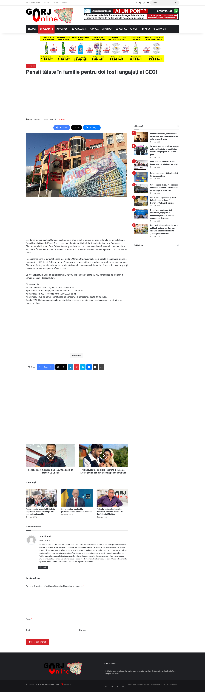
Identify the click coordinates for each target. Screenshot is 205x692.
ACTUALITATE (79, 29)
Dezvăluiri (31, 66)
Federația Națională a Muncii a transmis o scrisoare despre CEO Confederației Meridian (110, 514)
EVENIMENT (62, 29)
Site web (82, 633)
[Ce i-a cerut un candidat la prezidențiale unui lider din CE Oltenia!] (77, 500)
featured (77, 355)
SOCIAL (94, 29)
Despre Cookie (155, 687)
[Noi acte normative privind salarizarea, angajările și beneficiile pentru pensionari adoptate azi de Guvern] (141, 213)
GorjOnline (67, 687)
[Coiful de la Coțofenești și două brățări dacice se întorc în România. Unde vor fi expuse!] (141, 201)
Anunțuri (63, 3)
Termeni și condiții (170, 687)
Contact (46, 3)
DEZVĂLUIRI (46, 29)
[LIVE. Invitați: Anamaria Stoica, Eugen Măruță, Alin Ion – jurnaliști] (141, 165)
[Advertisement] (102, 97)
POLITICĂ (121, 29)
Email (29, 633)
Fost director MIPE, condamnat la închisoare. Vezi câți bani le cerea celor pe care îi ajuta (164, 136)
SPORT (134, 29)
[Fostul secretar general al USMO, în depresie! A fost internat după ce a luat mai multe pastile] (41, 500)
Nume (29, 622)
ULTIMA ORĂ (159, 29)
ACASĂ (32, 29)
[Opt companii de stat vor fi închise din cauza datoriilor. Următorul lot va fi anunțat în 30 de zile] (141, 188)
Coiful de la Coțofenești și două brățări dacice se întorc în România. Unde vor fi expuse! (163, 200)
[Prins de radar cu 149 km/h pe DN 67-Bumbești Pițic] (141, 177)
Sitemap (55, 3)
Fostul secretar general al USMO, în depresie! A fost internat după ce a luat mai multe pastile (40, 514)
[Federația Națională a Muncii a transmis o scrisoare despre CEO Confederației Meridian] (112, 500)
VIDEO (146, 29)
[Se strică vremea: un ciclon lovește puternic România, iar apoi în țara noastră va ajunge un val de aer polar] (141, 150)
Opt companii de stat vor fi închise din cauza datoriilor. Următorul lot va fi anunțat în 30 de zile (164, 187)
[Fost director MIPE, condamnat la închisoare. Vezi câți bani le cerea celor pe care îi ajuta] (141, 137)
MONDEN (107, 29)
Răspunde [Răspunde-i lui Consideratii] (43, 570)
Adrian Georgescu (34, 119)
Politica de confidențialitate (138, 687)
